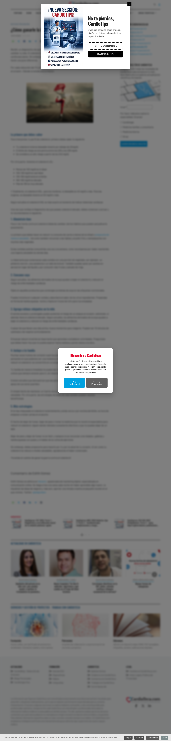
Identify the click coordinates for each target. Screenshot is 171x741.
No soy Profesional (96, 382)
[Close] (129, 4)
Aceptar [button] (128, 738)
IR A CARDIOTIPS (105, 54)
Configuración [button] (153, 738)
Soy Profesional (74, 382)
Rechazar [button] (139, 738)
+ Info (165, 738)
